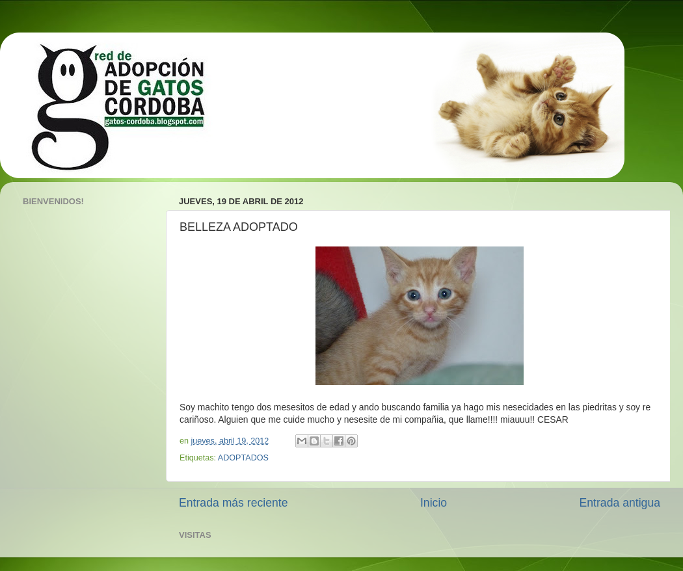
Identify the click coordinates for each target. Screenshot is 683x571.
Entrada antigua (620, 502)
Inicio (433, 502)
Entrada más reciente (233, 502)
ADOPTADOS (243, 457)
